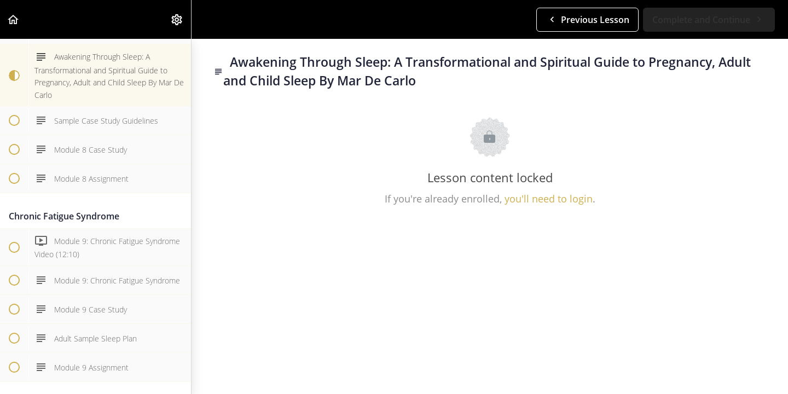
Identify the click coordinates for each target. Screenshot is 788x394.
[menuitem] (177, 19)
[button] (13, 19)
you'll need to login (549, 198)
